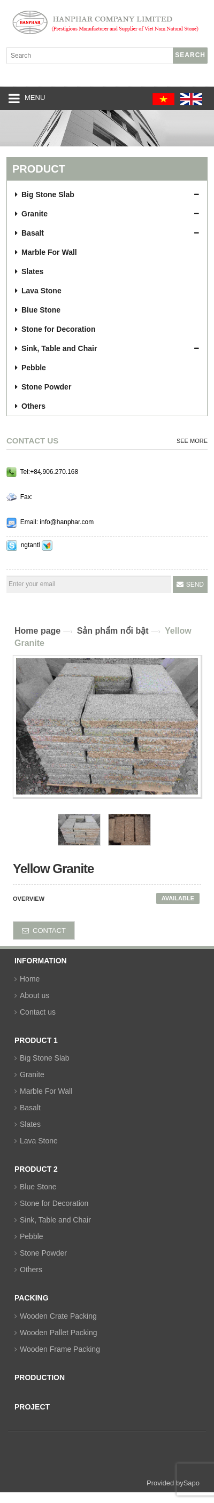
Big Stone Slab (45, 1058)
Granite (32, 1074)
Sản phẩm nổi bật (113, 630)
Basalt (30, 1107)
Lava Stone (39, 1140)
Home (30, 979)
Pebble (31, 1236)
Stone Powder (43, 1253)
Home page (37, 630)
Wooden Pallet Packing (58, 1332)
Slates (30, 1124)
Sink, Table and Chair (55, 1220)
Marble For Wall (46, 1091)
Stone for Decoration (54, 1203)
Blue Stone (38, 1186)
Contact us (38, 1012)
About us (34, 995)
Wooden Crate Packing (58, 1316)
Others (31, 1269)
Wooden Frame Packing (60, 1349)
